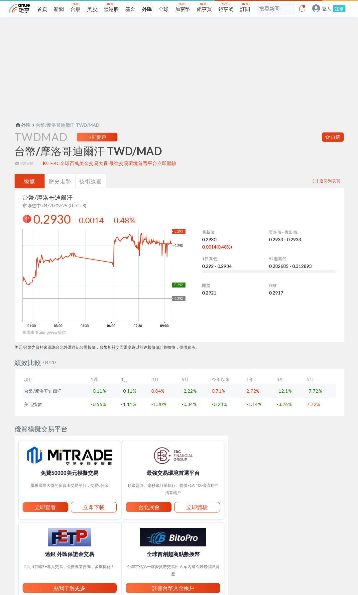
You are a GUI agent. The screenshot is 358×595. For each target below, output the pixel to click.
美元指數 (33, 415)
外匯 (23, 135)
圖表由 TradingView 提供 (44, 342)
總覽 (29, 192)
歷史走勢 (60, 192)
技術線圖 (90, 192)
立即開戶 (97, 147)
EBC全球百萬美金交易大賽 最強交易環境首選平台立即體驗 (114, 174)
